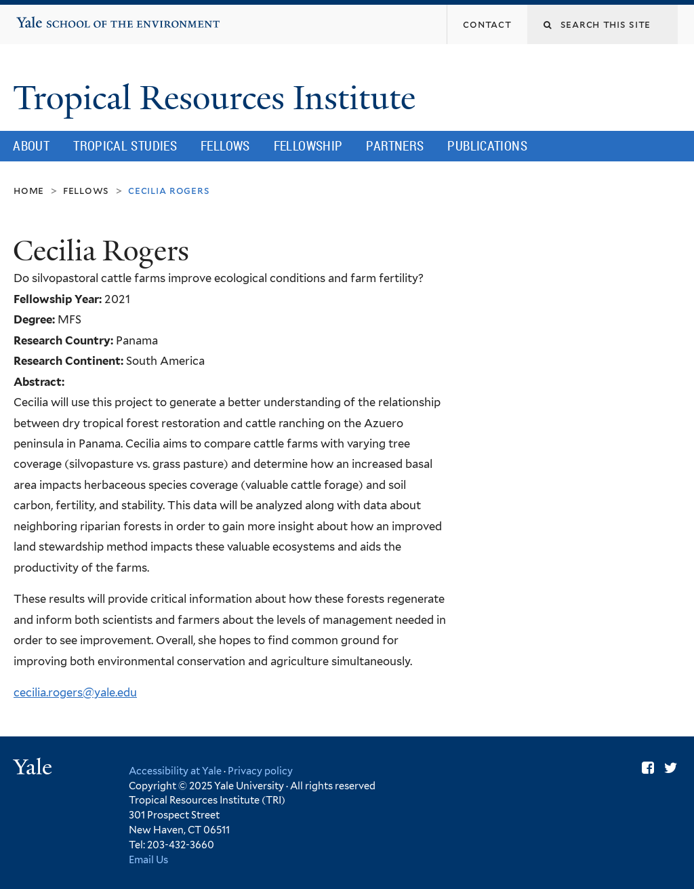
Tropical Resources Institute (218, 98)
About (31, 146)
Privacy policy (260, 770)
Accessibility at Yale (175, 770)
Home (29, 190)
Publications (487, 146)
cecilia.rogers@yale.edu (75, 692)
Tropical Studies (125, 146)
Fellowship (308, 146)
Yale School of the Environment (58, 17)
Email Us (148, 859)
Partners (395, 146)
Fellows (225, 146)
